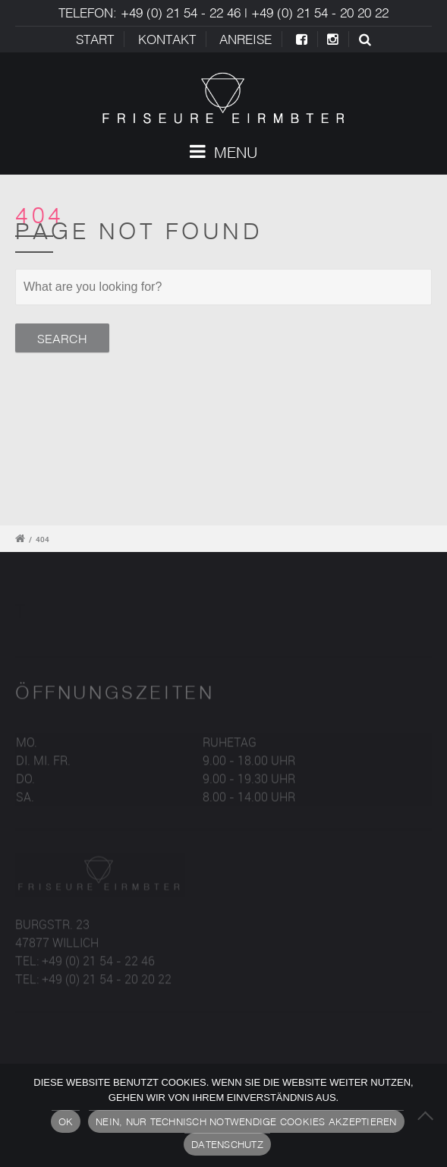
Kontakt (167, 39)
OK (66, 1121)
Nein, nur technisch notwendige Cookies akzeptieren (246, 1121)
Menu (223, 152)
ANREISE (245, 39)
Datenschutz (227, 1144)
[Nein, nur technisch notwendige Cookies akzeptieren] (428, 1115)
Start (95, 39)
